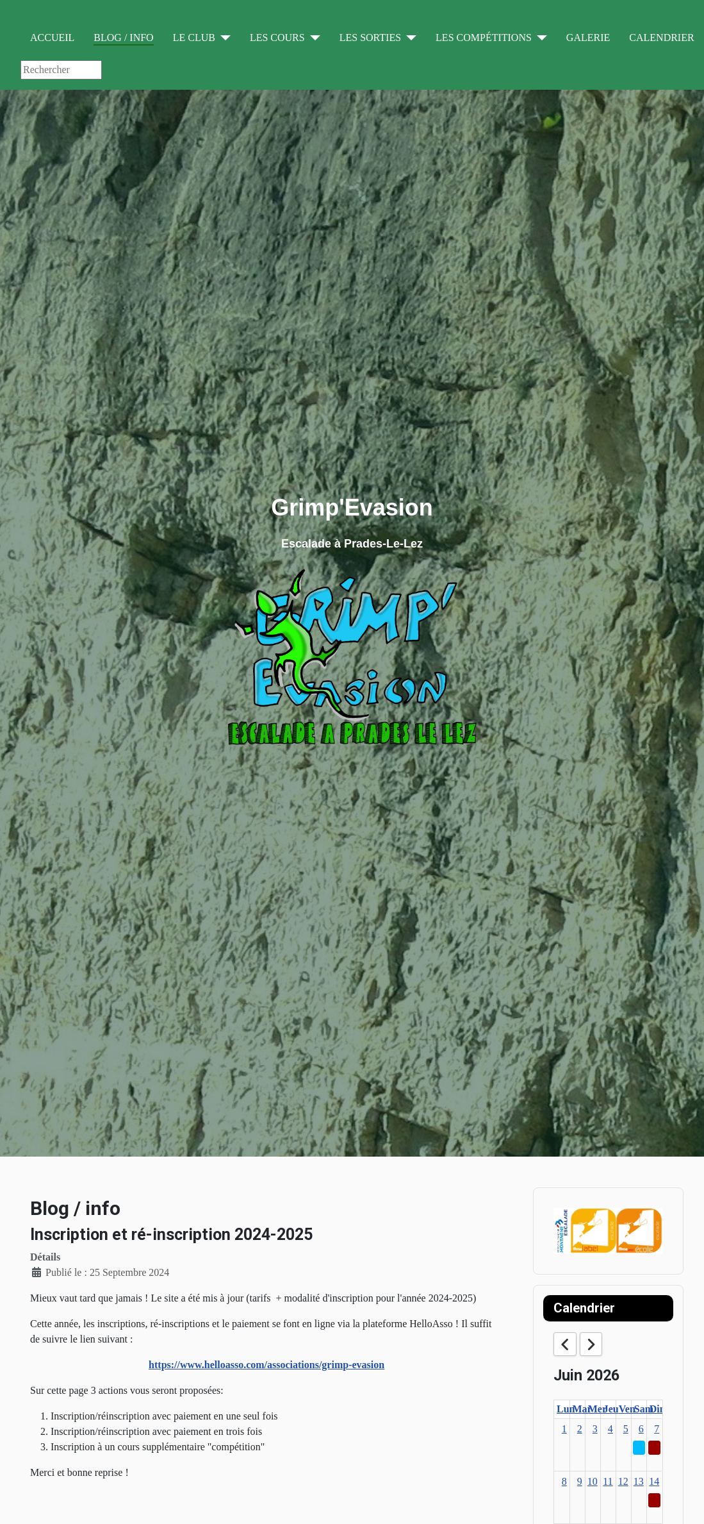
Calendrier (661, 37)
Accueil (52, 37)
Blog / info (123, 37)
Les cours (277, 37)
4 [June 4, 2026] (610, 1428)
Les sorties (370, 37)
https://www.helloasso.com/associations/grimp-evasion (266, 1364)
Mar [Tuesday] (582, 1408)
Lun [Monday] (566, 1408)
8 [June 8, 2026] (564, 1481)
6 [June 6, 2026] (641, 1428)
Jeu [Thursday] (611, 1408)
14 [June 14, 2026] (654, 1481)
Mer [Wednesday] (597, 1408)
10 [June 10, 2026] (592, 1481)
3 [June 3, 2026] (595, 1428)
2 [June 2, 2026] (579, 1428)
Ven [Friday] (627, 1408)
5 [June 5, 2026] (625, 1428)
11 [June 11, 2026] (607, 1481)
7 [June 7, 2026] (656, 1428)
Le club (194, 37)
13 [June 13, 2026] (639, 1481)
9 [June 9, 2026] (579, 1481)
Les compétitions (484, 37)
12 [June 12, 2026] (623, 1481)
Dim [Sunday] (659, 1408)
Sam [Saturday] (643, 1408)
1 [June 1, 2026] (564, 1428)
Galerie (588, 37)
